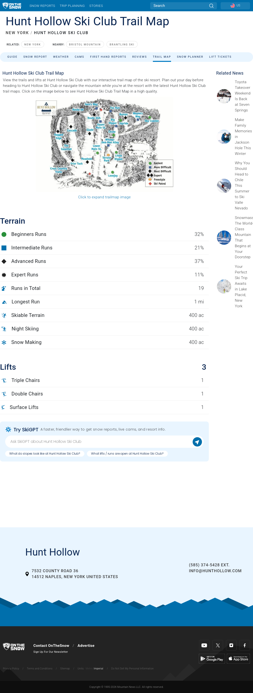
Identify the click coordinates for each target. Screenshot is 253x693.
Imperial (98, 668)
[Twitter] (218, 645)
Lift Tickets (220, 56)
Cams (79, 56)
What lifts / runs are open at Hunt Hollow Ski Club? (127, 453)
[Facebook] (245, 645)
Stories (96, 6)
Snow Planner (190, 56)
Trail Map (162, 56)
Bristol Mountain (85, 44)
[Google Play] (212, 658)
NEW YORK (17, 32)
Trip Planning (72, 6)
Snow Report (35, 56)
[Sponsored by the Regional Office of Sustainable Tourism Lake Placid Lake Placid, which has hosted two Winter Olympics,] (242, 286)
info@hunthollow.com (215, 571)
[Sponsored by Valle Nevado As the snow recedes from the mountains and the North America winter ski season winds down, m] (242, 185)
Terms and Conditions (39, 668)
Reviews (139, 56)
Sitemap (65, 668)
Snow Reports (42, 6)
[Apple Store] (238, 658)
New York (32, 44)
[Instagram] (231, 645)
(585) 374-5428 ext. (209, 565)
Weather (61, 56)
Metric (89, 668)
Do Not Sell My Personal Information (132, 668)
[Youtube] (204, 645)
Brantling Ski (122, 44)
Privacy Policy (11, 668)
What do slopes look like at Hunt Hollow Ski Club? (44, 453)
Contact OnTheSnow (51, 645)
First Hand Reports (108, 56)
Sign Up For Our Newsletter (50, 651)
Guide (12, 56)
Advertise (86, 645)
